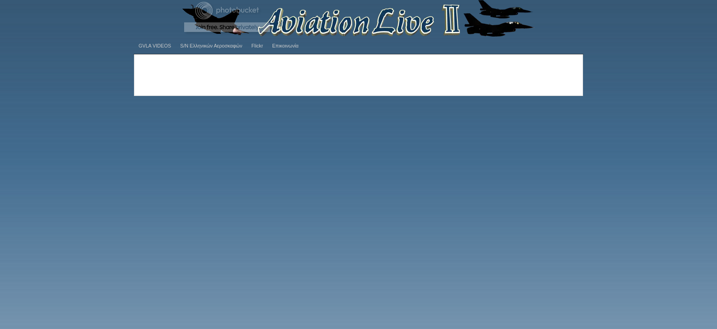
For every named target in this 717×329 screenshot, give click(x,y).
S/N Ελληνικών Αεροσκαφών (211, 45)
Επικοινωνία (285, 45)
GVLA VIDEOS (155, 45)
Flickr (257, 45)
